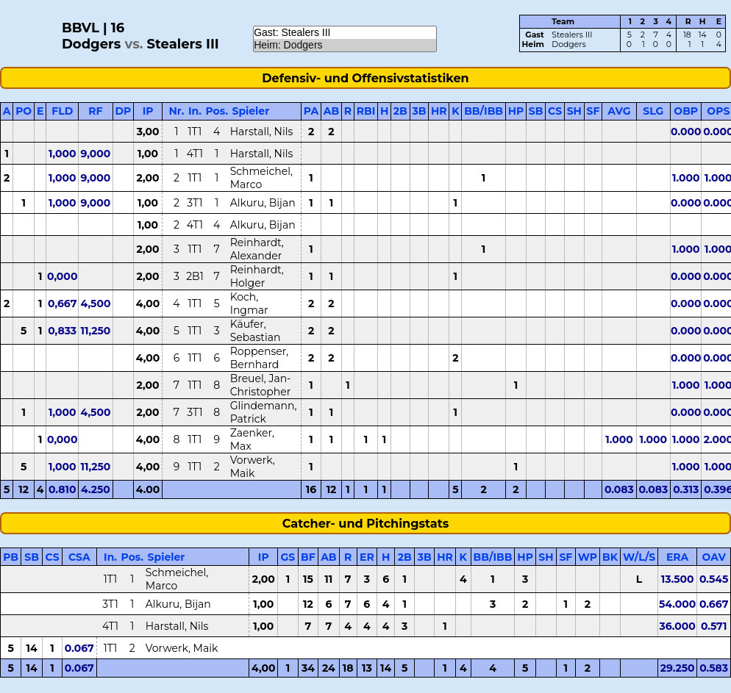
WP (587, 557)
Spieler (250, 111)
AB (331, 111)
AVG (618, 111)
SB (536, 111)
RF (95, 111)
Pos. (217, 111)
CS (555, 111)
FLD (62, 111)
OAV (714, 557)
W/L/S (639, 557)
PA (311, 111)
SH (574, 111)
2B (400, 111)
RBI (366, 111)
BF (308, 557)
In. (195, 111)
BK (610, 557)
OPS (718, 111)
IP (148, 111)
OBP (686, 111)
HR (439, 111)
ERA (677, 557)
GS (288, 557)
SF (593, 111)
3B (419, 111)
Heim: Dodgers (345, 45)
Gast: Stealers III (345, 32)
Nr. (176, 111)
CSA (79, 557)
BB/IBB (483, 111)
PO (23, 111)
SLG (653, 111)
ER (367, 557)
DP (123, 111)
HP (516, 111)
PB (10, 557)
